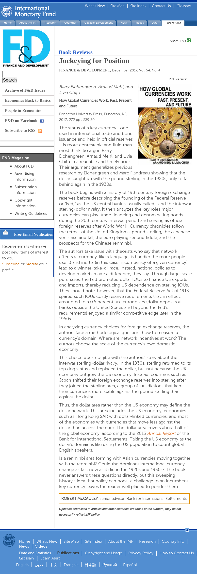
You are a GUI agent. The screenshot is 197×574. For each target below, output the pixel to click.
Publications (173, 23)
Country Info (173, 541)
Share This (178, 40)
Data (155, 22)
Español (130, 564)
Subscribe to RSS (23, 130)
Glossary (184, 6)
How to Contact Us (177, 553)
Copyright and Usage (103, 553)
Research (50, 22)
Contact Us (161, 6)
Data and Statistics (35, 553)
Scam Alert (50, 558)
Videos (139, 22)
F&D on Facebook (24, 120)
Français (71, 564)
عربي (39, 564)
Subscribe (11, 264)
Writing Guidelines (31, 213)
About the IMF (28, 22)
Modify (32, 264)
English (22, 564)
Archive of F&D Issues (25, 90)
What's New (95, 6)
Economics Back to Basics (28, 100)
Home (8, 22)
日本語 (90, 564)
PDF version (178, 79)
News (124, 22)
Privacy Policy (140, 553)
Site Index (138, 6)
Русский (109, 564)
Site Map (117, 6)
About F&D (24, 166)
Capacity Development (98, 22)
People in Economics (23, 110)
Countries (70, 22)
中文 (54, 564)
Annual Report (161, 433)
